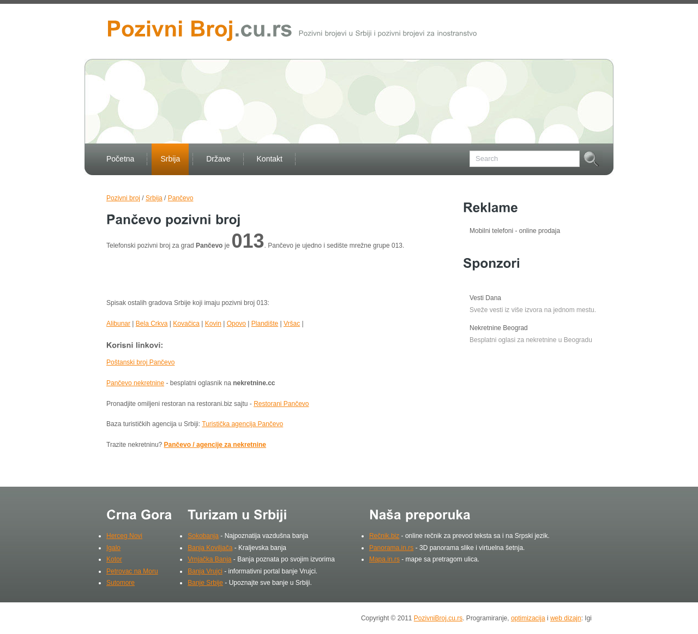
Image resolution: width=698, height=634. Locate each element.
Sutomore (120, 583)
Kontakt (269, 158)
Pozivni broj (123, 198)
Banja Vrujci (205, 571)
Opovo (236, 323)
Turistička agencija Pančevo (242, 424)
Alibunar (118, 323)
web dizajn (565, 618)
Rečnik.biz (384, 536)
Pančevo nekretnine (135, 383)
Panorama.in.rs (391, 548)
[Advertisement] (234, 276)
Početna (120, 158)
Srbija (170, 158)
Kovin (213, 323)
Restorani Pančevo (281, 404)
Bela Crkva (152, 323)
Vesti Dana (485, 298)
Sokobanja (203, 536)
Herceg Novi (124, 536)
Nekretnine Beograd (499, 328)
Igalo (113, 548)
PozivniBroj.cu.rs (438, 618)
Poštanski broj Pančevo (140, 362)
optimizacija (528, 618)
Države (218, 158)
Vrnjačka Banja (209, 559)
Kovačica (186, 323)
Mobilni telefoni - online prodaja (515, 231)
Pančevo (181, 198)
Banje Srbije (205, 583)
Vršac (292, 323)
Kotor (114, 559)
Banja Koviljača (210, 548)
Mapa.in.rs (384, 559)
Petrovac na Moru (132, 571)
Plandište (264, 323)
